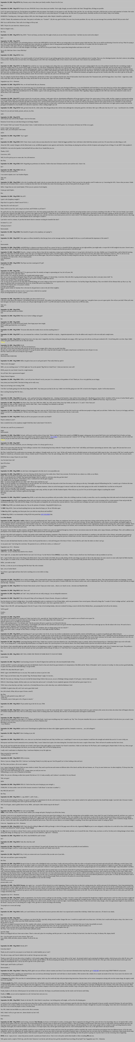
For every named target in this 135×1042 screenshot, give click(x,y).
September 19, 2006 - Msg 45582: (10, 163)
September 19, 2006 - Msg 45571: (10, 8)
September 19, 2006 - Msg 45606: (10, 435)
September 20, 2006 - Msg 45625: (10, 717)
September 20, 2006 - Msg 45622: (10, 662)
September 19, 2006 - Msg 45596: (10, 329)
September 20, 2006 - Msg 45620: (10, 641)
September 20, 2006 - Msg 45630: (10, 784)
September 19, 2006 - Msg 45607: (10, 443)
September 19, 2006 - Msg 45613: (10, 579)
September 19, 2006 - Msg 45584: (10, 182)
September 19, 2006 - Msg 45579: (10, 117)
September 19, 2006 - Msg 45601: (10, 379)
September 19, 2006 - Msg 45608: (10, 471)
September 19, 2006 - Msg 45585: (10, 196)
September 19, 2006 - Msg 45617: (10, 598)
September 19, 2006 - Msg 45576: (10, 84)
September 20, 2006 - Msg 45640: (10, 897)
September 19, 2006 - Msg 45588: (10, 247)
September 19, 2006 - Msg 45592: (10, 298)
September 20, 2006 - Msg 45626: (10, 728)
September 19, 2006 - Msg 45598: (10, 339)
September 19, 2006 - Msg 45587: (10, 238)
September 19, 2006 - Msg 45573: (10, 41)
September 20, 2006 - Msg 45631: (10, 797)
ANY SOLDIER (45, 514)
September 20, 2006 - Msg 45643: (10, 946)
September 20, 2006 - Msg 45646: (10, 1022)
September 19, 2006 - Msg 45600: (10, 361)
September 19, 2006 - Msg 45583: (10, 170)
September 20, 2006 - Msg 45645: (10, 1000)
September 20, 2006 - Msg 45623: (10, 703)
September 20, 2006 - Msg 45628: (10, 739)
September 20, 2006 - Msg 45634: (10, 835)
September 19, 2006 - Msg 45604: (10, 410)
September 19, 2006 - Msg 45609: (10, 474)
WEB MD (96, 970)
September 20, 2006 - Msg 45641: (10, 911)
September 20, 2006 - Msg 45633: (10, 826)
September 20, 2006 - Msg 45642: (10, 918)
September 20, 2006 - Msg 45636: (10, 846)
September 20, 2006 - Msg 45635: (10, 842)
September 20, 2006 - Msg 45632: (10, 811)
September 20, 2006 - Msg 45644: (10, 970)
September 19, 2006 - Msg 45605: (10, 416)
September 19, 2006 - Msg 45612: (10, 550)
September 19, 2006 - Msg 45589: (10, 252)
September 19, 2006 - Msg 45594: (10, 315)
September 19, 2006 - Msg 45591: (10, 270)
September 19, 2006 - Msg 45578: (10, 108)
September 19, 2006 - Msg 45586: (10, 232)
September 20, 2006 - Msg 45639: (10, 885)
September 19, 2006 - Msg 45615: (10, 590)
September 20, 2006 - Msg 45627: (10, 733)
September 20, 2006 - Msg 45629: (10, 758)
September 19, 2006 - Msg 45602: (10, 398)
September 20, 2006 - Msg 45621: (10, 654)
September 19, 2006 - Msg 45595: (10, 322)
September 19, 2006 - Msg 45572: (10, 35)
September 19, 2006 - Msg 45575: (10, 66)
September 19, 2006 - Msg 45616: (10, 593)
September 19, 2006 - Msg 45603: (10, 402)
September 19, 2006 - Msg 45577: (10, 98)
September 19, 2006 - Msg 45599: (10, 345)
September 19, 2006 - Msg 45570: (10, 2)
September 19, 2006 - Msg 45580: (10, 135)
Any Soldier (53, 437)
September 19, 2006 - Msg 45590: (10, 263)
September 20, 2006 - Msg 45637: (10, 854)
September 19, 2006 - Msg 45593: (10, 309)
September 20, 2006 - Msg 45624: (10, 710)
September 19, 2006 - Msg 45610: (10, 497)
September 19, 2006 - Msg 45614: (10, 586)
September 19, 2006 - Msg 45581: (10, 142)
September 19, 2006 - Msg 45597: (10, 334)
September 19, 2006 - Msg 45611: (10, 520)
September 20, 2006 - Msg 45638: (10, 863)
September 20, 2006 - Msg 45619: (10, 634)
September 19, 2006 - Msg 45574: (10, 55)
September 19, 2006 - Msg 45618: (10, 617)
